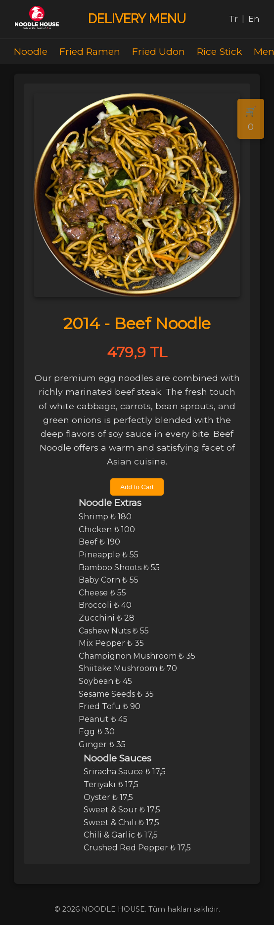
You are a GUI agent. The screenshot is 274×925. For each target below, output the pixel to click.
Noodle (30, 51)
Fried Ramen (89, 51)
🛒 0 (251, 118)
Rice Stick (219, 51)
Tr (233, 19)
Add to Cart (136, 487)
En (253, 19)
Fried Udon (158, 51)
